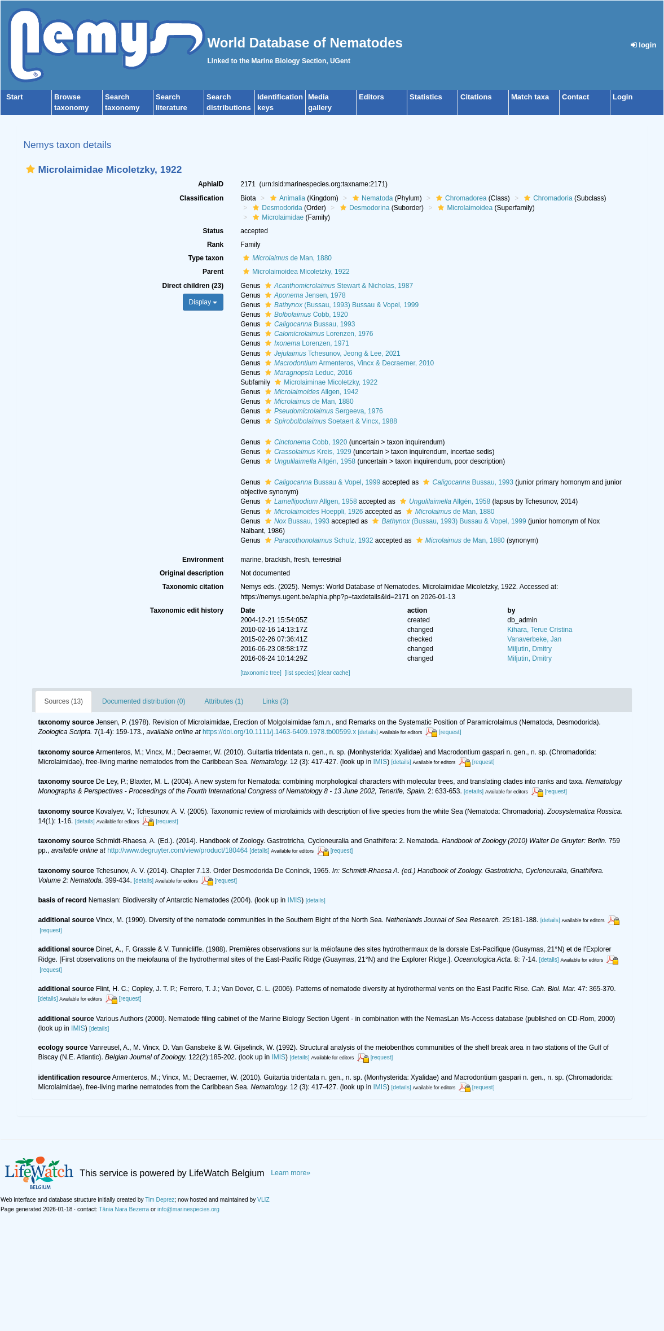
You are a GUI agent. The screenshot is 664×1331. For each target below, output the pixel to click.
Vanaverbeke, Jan (534, 639)
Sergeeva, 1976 (322, 411)
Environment (202, 560)
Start (14, 97)
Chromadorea (459, 198)
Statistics (426, 97)
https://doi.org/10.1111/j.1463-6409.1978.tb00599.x (279, 732)
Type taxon (205, 258)
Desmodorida (276, 208)
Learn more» (290, 1173)
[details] (367, 732)
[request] (450, 732)
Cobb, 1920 (305, 314)
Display (203, 302)
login (644, 45)
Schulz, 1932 (317, 540)
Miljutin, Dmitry (529, 649)
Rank (215, 244)
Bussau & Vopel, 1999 (321, 482)
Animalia (286, 198)
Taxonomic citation (192, 587)
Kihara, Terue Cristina (539, 630)
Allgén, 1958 (308, 461)
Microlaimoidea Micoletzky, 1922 (295, 272)
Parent (213, 272)
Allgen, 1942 (310, 392)
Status (213, 231)
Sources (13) (63, 701)
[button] (30, 169)
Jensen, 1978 (304, 295)
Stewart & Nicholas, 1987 (337, 286)
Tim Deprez (159, 1200)
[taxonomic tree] (260, 673)
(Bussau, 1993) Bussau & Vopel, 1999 (340, 305)
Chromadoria (546, 198)
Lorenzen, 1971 (305, 343)
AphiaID (210, 184)
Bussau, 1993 (308, 324)
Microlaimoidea (463, 208)
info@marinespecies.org (188, 1209)
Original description (191, 573)
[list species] (299, 673)
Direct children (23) (193, 286)
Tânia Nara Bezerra (124, 1209)
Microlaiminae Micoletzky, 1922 (324, 382)
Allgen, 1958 (309, 501)
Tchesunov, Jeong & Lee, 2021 (331, 353)
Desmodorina (363, 208)
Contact (575, 97)
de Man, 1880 (286, 258)
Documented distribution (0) (143, 701)
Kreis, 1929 (306, 452)
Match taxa (530, 97)
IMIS (380, 762)
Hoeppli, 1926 (312, 512)
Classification (201, 198)
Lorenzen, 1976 (317, 334)
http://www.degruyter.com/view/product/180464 (177, 850)
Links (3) (275, 701)
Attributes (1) (224, 701)
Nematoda (371, 198)
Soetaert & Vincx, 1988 (329, 421)
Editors (371, 97)
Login (622, 97)
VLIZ (263, 1200)
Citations (476, 97)
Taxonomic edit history (186, 610)
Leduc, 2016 (307, 373)
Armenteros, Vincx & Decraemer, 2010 (348, 363)
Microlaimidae (277, 217)
